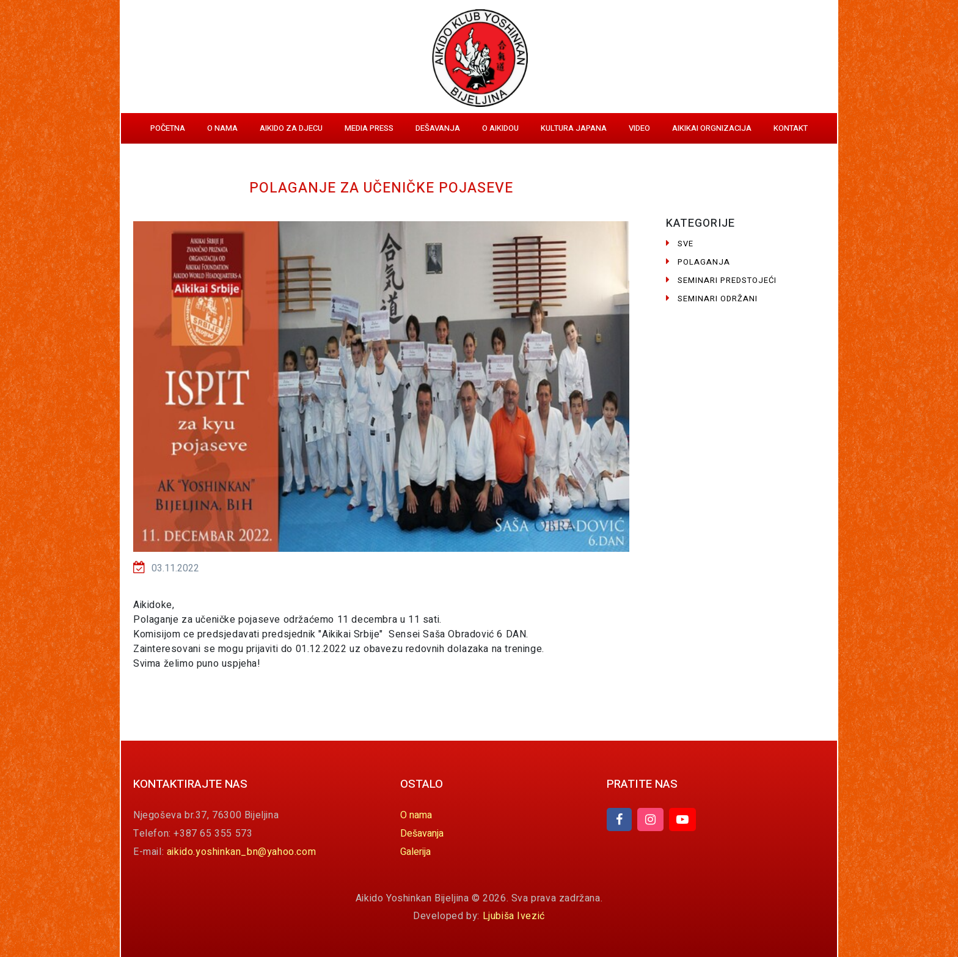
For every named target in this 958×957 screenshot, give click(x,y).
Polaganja (698, 262)
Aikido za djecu (291, 128)
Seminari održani (712, 298)
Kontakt (790, 128)
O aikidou (500, 128)
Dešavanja (437, 128)
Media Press (369, 128)
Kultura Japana (574, 128)
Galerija (415, 852)
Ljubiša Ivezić (514, 916)
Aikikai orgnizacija (711, 128)
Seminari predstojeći (721, 280)
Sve (679, 243)
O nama (222, 128)
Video (639, 128)
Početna (167, 128)
